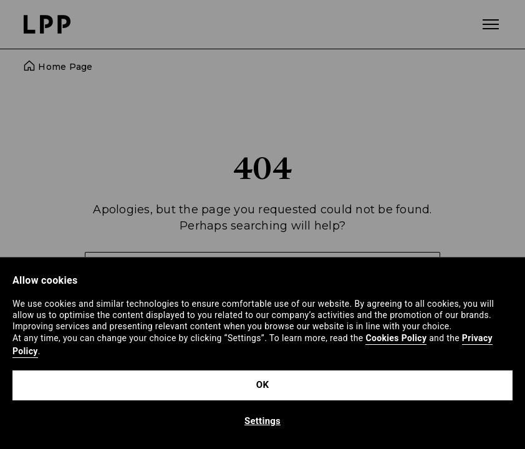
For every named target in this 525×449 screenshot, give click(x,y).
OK (262, 384)
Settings (262, 421)
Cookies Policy (395, 338)
